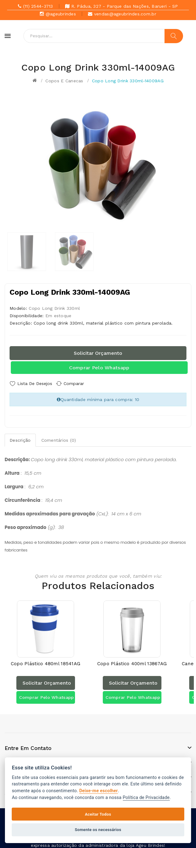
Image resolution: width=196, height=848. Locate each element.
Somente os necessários (98, 829)
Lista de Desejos (34, 383)
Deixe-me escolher (98, 790)
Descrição (20, 438)
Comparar (79, 383)
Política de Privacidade (146, 797)
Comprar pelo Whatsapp (99, 368)
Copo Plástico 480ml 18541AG (46, 660)
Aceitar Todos (98, 814)
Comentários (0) (58, 438)
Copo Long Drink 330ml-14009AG (128, 80)
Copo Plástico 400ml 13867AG (132, 660)
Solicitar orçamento (98, 353)
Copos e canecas (64, 80)
